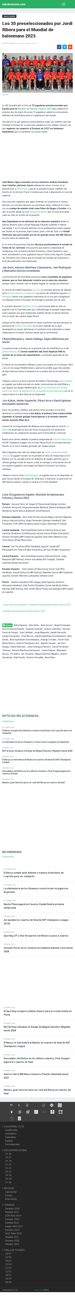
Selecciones (11, 1198)
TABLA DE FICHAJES (13, 1249)
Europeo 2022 (12, 1229)
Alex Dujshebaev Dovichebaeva (24, 639)
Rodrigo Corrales (48, 639)
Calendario (10, 1137)
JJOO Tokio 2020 (13, 1233)
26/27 (8, 1253)
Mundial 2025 (12, 1211)
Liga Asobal (11, 1191)
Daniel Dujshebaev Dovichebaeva (50, 636)
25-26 (8, 1153)
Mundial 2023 (12, 1222)
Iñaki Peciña (19, 657)
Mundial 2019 (12, 1244)
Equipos (9, 1140)
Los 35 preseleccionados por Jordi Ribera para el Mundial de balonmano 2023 (37, 29)
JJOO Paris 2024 (13, 1215)
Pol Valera (15, 654)
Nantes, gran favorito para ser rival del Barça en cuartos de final (33, 782)
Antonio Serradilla (23, 325)
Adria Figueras (20, 625)
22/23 (8, 1267)
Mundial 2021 (12, 1236)
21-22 (8, 1167)
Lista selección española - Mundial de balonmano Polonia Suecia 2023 (37, 604)
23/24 (8, 1264)
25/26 (8, 1257)
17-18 (8, 1182)
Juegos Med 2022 (14, 1226)
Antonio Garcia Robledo (13, 629)
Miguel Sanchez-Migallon (47, 654)
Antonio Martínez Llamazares (21, 293)
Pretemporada (12, 1144)
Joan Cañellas (26, 632)
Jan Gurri (37, 289)
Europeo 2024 (12, 1219)
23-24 (8, 1160)
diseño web (38, 1290)
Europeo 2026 (12, 1208)
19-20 (8, 1175)
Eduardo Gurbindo (34, 629)
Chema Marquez (9, 351)
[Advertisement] (36, 157)
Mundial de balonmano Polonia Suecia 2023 (24, 611)
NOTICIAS (8, 1188)
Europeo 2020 (12, 1240)
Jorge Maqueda (41, 632)
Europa (8, 1195)
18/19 (8, 1282)
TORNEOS (8, 1204)
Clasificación (11, 1129)
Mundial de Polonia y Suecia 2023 (35, 108)
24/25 (8, 1260)
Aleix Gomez (47, 625)
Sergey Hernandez (38, 211)
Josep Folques (48, 650)
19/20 (8, 1278)
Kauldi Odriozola (58, 632)
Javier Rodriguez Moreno (39, 647)
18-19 (8, 1178)
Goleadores (11, 1133)
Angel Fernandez (62, 625)
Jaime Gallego (65, 381)
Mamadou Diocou (30, 306)
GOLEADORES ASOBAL (14, 1150)
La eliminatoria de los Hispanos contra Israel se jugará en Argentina (35, 742)
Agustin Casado (48, 643)
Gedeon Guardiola (52, 629)
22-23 (8, 1164)
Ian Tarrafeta (27, 654)
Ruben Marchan (18, 647)
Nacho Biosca (8, 643)
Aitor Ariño (34, 625)
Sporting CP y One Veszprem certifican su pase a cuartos (36, 935)
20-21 (8, 1171)
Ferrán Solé (63, 639)
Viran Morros (23, 188)
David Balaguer (31, 475)
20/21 (8, 1274)
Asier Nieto (50, 657)
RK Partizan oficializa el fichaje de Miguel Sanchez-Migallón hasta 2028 (37, 751)
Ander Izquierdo (52, 452)
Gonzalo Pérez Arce (62, 439)
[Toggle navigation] (64, 4)
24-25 (8, 1157)
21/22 (8, 1271)
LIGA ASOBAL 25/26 (13, 1126)
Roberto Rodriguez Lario (27, 643)
